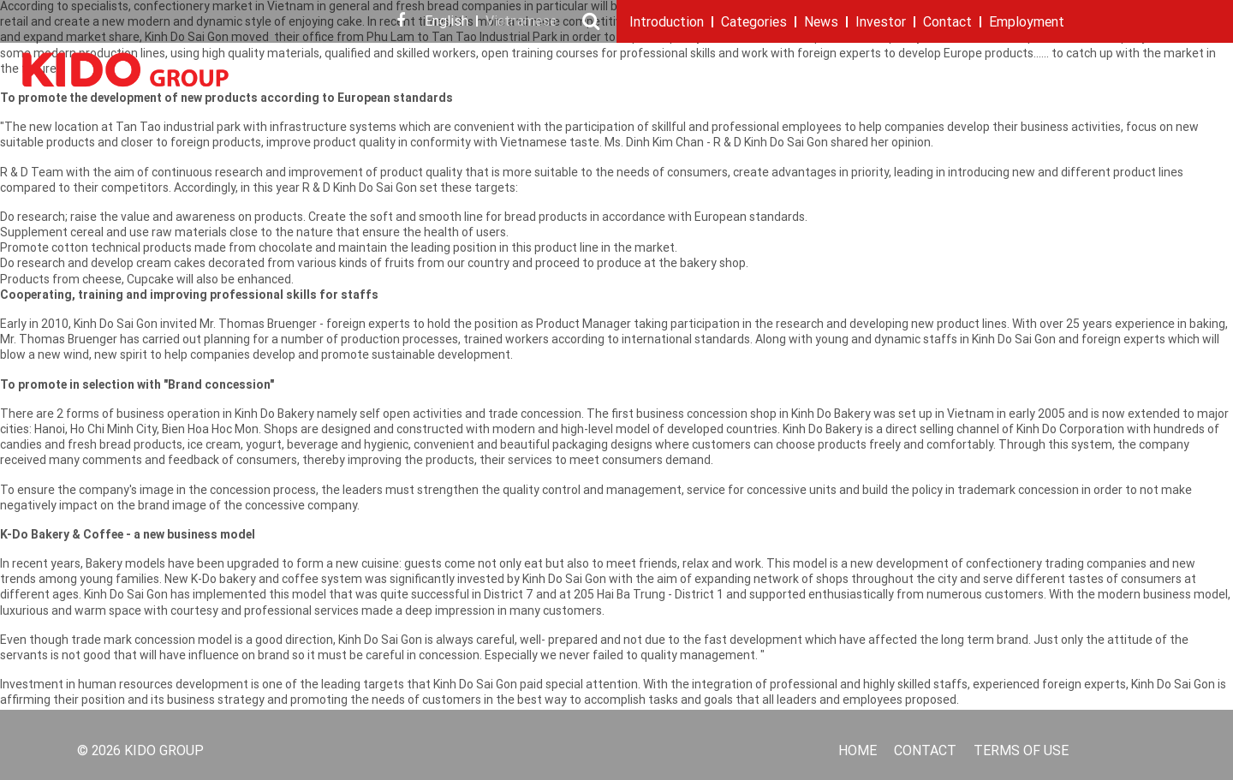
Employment (1026, 23)
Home (857, 752)
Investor (880, 23)
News (821, 23)
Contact (947, 23)
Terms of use (1021, 752)
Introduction (666, 23)
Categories (754, 23)
